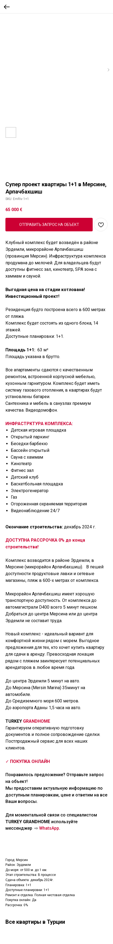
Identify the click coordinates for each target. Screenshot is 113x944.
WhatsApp (49, 828)
